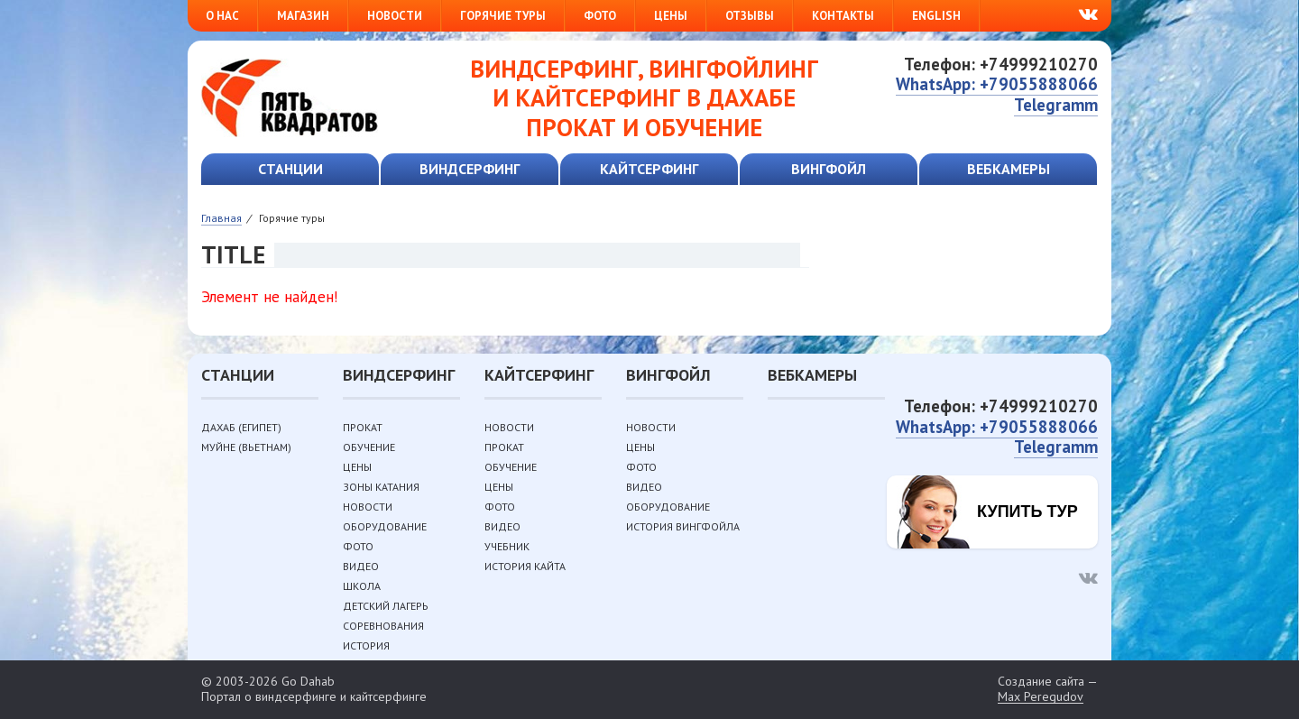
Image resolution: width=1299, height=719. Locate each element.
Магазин (303, 15)
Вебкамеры (1008, 169)
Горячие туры (503, 15)
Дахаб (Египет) (241, 427)
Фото (600, 15)
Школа (362, 586)
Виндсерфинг (469, 169)
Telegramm (1056, 104)
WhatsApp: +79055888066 (997, 84)
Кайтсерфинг (649, 169)
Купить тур (1027, 511)
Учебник (507, 546)
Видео (361, 566)
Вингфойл (828, 169)
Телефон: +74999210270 (1001, 64)
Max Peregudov (1040, 697)
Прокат (362, 427)
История (366, 645)
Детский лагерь (385, 606)
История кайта (525, 566)
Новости (394, 15)
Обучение (369, 447)
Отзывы (749, 15)
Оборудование (385, 526)
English (936, 15)
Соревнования (383, 625)
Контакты (843, 15)
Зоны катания (381, 486)
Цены (670, 15)
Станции (290, 169)
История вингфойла (683, 526)
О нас (222, 15)
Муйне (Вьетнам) (246, 447)
